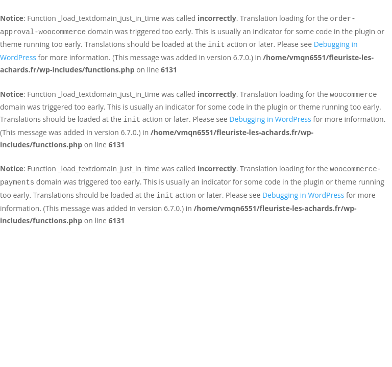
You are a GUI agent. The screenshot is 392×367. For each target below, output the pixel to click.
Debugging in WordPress (270, 119)
